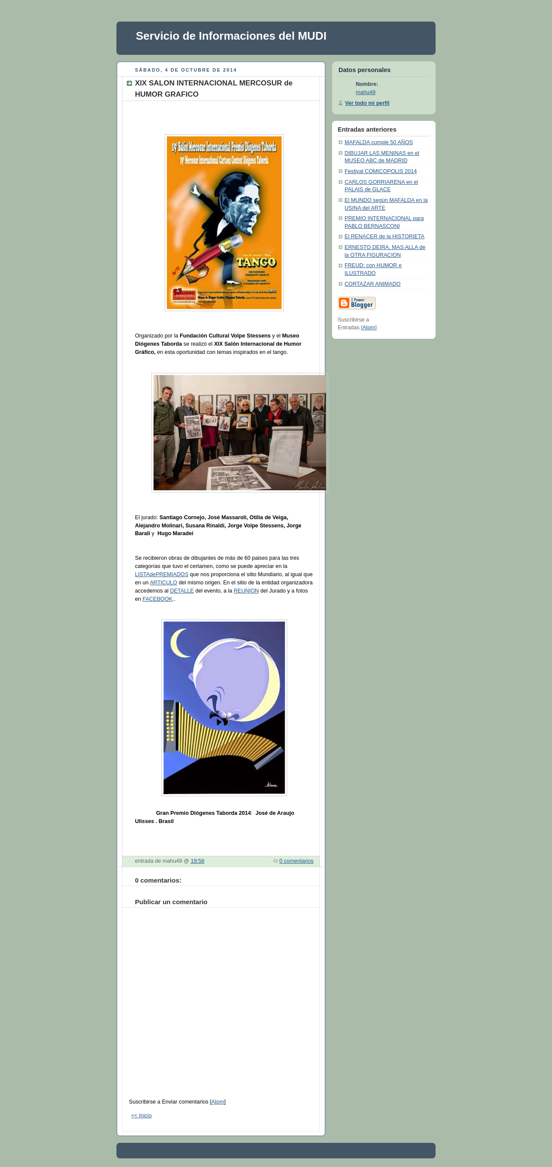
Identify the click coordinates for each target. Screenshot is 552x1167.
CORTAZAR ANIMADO (373, 284)
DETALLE (182, 591)
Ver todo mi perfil (367, 103)
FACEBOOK (157, 599)
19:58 (197, 861)
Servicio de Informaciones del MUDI (231, 35)
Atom (217, 1102)
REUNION (246, 591)
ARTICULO (163, 583)
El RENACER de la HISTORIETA (384, 236)
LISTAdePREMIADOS (161, 574)
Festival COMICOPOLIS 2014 (381, 171)
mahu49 (366, 92)
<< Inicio (141, 1116)
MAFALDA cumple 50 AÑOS (379, 142)
